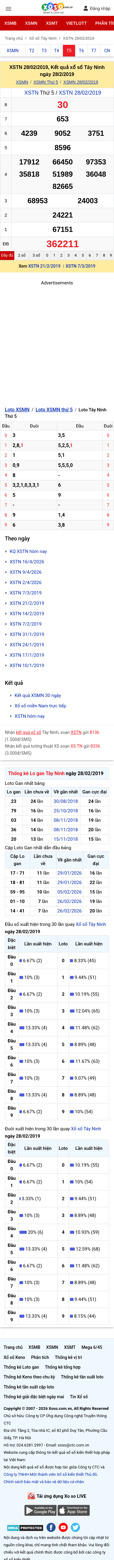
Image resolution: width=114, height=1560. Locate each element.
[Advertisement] (57, 344)
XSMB (10, 23)
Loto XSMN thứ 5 (54, 410)
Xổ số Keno (14, 1357)
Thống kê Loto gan (21, 1367)
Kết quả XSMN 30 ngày (38, 695)
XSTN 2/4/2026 (26, 582)
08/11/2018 (66, 820)
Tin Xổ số (79, 1396)
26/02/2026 (69, 901)
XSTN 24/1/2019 (27, 645)
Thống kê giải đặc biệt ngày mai (34, 1396)
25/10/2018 (66, 811)
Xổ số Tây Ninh (91, 924)
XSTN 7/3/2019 (80, 266)
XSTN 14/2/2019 (27, 613)
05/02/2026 (69, 892)
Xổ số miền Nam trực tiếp (40, 706)
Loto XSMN (17, 410)
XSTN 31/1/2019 (27, 634)
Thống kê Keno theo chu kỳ (29, 1376)
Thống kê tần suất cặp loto (29, 1387)
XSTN (31, 93)
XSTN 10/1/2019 (27, 665)
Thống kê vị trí (68, 1357)
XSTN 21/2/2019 (44, 266)
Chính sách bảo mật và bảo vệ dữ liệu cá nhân (44, 1481)
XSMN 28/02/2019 (80, 82)
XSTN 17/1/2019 (27, 655)
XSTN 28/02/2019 (80, 93)
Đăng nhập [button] (96, 8)
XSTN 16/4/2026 (27, 562)
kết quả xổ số (28, 732)
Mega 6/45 (91, 1347)
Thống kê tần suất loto (82, 1376)
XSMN (31, 23)
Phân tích (40, 1357)
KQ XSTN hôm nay (28, 551)
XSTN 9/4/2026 (26, 572)
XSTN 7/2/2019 (26, 624)
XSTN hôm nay (30, 716)
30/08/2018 (66, 801)
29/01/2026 (69, 873)
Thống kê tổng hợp (63, 1367)
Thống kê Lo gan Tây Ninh (36, 773)
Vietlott (76, 23)
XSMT (52, 23)
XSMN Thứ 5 (45, 82)
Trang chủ (13, 1347)
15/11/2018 (66, 839)
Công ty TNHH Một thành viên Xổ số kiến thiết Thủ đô (50, 1474)
